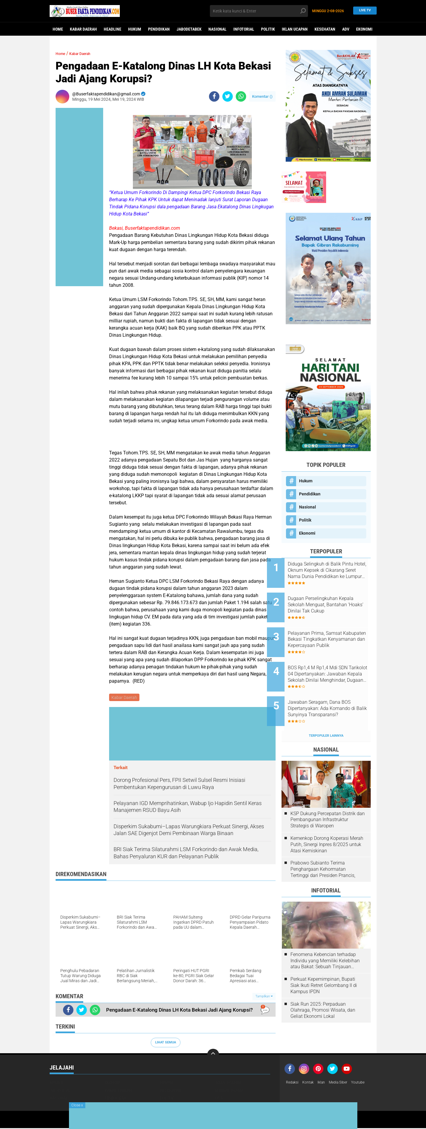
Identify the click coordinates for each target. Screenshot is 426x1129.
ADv (345, 29)
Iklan (326, 1083)
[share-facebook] (214, 96)
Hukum (134, 29)
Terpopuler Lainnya (326, 713)
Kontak (311, 1083)
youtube (367, 1083)
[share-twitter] (227, 96)
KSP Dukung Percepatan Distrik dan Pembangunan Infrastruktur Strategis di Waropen (327, 797)
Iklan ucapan (295, 29)
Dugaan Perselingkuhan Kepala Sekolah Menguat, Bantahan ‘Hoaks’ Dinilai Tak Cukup (332, 600)
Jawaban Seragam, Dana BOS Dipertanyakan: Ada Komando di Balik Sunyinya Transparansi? (333, 690)
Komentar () (262, 96)
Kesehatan (325, 29)
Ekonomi (364, 29)
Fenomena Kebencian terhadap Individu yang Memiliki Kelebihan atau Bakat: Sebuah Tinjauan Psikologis (325, 938)
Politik (268, 29)
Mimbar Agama (229, 1091)
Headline (112, 29)
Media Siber (345, 1083)
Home (58, 29)
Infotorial (243, 29)
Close (77, 1105)
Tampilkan (264, 997)
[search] (259, 11)
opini (220, 1099)
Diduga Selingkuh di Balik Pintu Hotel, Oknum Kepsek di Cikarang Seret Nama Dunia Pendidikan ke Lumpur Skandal (333, 570)
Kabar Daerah (83, 29)
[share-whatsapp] (241, 96)
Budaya (56, 1083)
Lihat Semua (165, 1043)
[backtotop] (213, 1056)
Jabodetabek (189, 29)
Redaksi (293, 1083)
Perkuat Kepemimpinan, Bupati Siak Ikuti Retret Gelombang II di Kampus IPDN (323, 963)
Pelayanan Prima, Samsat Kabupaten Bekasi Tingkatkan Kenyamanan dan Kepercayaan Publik (333, 630)
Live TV (363, 11)
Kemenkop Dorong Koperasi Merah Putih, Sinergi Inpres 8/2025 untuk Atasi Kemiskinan (326, 822)
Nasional (217, 29)
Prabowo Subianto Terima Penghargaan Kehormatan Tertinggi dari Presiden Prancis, (322, 846)
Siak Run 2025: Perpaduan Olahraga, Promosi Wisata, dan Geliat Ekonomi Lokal (322, 987)
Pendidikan (159, 29)
